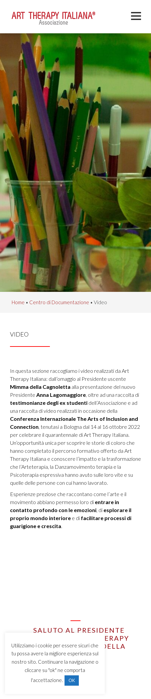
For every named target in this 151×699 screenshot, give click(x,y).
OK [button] (72, 680)
